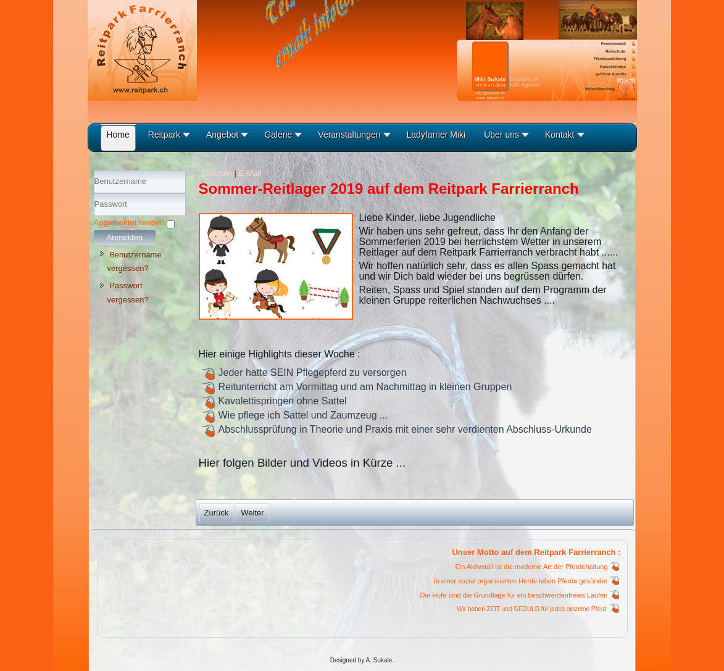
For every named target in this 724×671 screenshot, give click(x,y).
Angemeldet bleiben (129, 222)
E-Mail (250, 173)
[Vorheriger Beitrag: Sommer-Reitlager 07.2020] (216, 512)
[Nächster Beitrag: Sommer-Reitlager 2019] (252, 512)
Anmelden (125, 237)
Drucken (218, 173)
